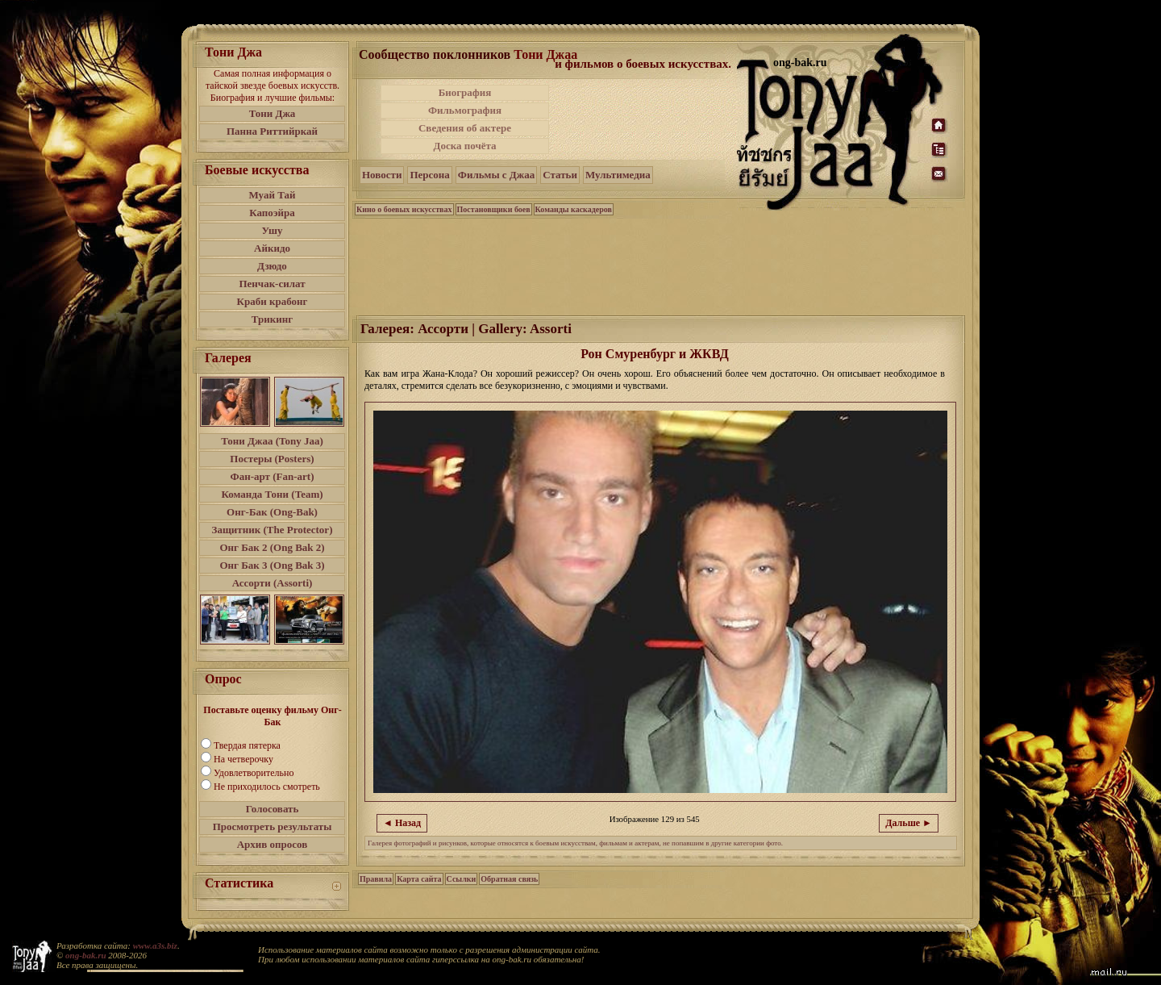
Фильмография (464, 110)
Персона (429, 175)
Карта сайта (419, 878)
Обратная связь (509, 878)
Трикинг (272, 319)
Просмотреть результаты (272, 826)
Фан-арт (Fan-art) (272, 476)
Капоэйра (272, 213)
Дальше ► (908, 822)
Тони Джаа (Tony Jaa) (272, 441)
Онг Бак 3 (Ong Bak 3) (271, 565)
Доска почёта (464, 146)
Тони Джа (272, 113)
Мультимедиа (618, 175)
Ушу (272, 230)
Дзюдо (272, 266)
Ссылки (461, 878)
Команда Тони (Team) (271, 494)
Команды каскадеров (573, 209)
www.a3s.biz (155, 945)
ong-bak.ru (85, 955)
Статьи (560, 175)
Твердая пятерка (247, 745)
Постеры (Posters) (272, 459)
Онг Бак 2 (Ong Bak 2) (271, 547)
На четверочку (243, 759)
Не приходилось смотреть (267, 786)
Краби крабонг (272, 301)
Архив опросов (272, 844)
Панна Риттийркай (272, 131)
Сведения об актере (464, 128)
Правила (376, 878)
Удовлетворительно (253, 772)
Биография (465, 92)
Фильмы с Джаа (496, 175)
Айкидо (272, 248)
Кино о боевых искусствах (404, 209)
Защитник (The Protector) (272, 530)
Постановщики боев (494, 209)
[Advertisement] (644, 119)
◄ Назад (402, 822)
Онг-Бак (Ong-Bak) (272, 512)
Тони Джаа (545, 54)
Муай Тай (271, 195)
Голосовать (272, 809)
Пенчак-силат (272, 284)
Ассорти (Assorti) (272, 583)
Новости (382, 175)
